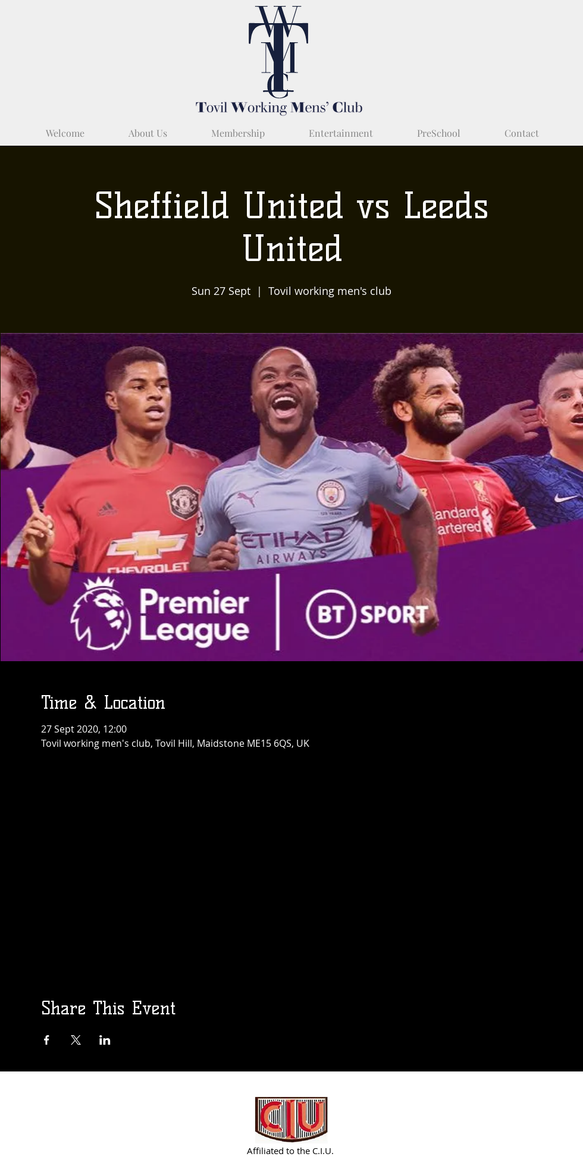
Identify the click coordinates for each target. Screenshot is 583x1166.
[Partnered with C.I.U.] (292, 1119)
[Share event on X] (76, 1040)
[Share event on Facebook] (46, 1040)
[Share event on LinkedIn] (105, 1040)
